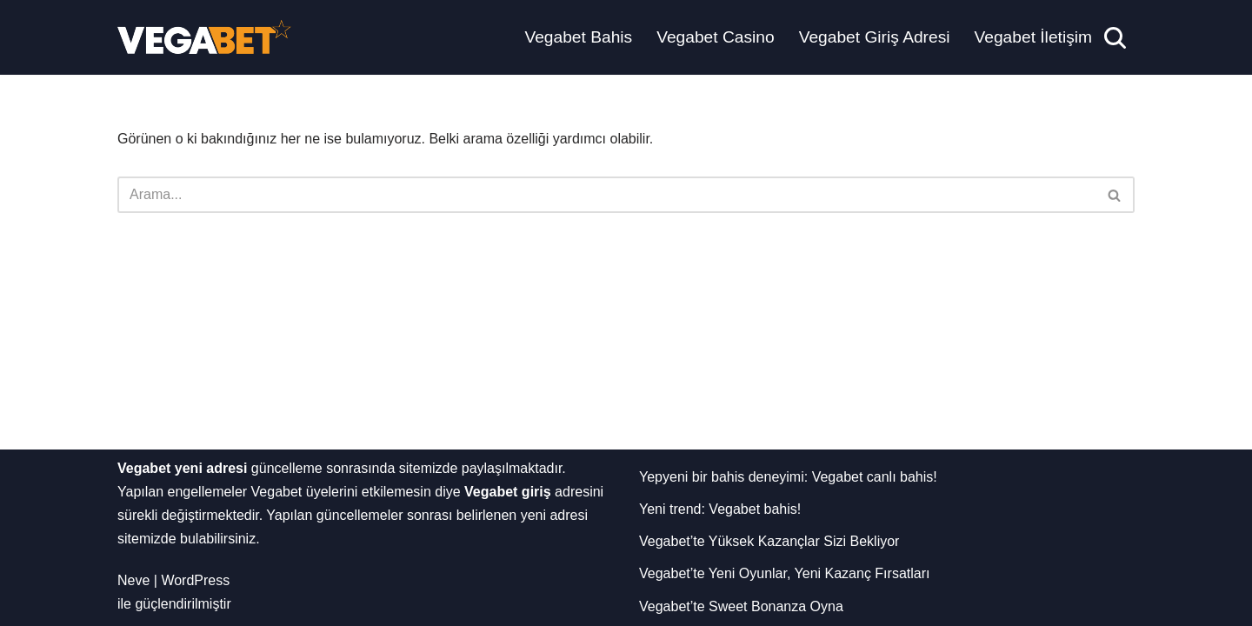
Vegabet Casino (715, 37)
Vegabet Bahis (578, 37)
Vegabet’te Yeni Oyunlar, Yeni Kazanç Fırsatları (784, 573)
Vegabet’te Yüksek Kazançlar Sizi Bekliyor (769, 541)
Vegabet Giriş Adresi (874, 37)
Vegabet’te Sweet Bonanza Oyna (741, 606)
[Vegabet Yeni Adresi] (204, 37)
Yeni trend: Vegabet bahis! (720, 509)
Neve (133, 580)
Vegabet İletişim (1033, 37)
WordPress (195, 580)
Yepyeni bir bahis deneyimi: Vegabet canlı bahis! (788, 477)
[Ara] (1115, 38)
